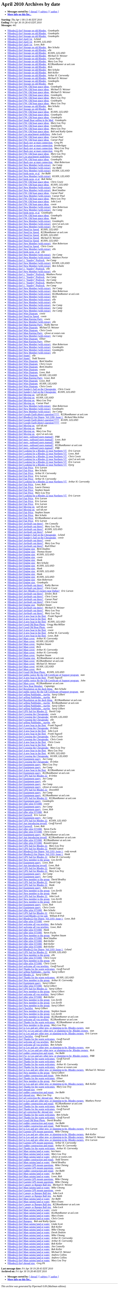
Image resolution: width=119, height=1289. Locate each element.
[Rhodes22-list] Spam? (19, 355)
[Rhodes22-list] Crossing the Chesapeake (28, 714)
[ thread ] (33, 11)
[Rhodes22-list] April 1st (20, 39)
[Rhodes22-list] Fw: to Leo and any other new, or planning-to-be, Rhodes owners (48, 1030)
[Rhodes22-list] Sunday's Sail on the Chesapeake (32, 389)
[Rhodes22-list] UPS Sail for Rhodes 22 (27, 711)
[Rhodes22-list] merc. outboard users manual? (30, 436)
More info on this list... (19, 14)
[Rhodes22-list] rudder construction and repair (30, 1053)
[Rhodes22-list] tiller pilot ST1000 (24, 803)
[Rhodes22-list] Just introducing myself (27, 823)
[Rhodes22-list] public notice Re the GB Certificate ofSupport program (43, 691)
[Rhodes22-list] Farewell (20, 815)
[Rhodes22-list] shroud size (21, 1089)
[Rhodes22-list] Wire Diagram (22, 313)
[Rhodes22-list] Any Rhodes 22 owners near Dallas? (33, 591)
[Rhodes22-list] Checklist (20, 1008)
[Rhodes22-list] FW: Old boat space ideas (28, 86)
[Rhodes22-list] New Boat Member (25, 686)
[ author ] (54, 11)
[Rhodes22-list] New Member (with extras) (29, 165)
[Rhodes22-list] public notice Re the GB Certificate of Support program (43, 675)
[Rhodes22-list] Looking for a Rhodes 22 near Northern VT (37, 450)
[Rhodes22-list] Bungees (20, 1221)
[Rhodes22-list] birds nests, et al (23, 173)
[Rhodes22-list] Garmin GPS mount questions (30, 1131)
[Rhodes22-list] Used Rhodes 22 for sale (27, 916)
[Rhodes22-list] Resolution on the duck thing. (30, 689)
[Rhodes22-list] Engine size (21, 549)
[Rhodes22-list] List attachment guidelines (28, 134)
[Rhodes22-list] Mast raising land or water (28, 1151)
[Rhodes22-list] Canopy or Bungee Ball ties (29, 1184)
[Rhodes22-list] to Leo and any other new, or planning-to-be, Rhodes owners (45, 1028)
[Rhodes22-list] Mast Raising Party (25, 319)
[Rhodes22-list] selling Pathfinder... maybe (29, 694)
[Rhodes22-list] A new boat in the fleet (26, 616)
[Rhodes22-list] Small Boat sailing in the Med (30, 120)
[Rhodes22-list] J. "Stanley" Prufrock (26, 260)
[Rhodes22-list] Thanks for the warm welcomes (31, 969)
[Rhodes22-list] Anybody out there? (25, 523)
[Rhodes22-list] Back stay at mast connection (30, 142)
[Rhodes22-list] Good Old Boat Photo (26, 624)
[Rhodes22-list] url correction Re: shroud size (30, 1098)
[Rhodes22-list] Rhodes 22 (21, 974)
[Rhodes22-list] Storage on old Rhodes (27, 30)
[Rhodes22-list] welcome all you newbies (28, 924)
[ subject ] (44, 11)
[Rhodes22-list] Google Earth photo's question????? (33, 414)
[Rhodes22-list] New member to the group (28, 860)
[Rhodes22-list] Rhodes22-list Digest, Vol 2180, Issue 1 (35, 417)
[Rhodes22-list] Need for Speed (23, 229)
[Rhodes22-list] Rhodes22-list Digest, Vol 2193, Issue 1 (35, 851)
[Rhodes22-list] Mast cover (21, 638)
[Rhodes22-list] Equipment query (24, 759)
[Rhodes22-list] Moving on (21, 394)
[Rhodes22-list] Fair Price (20, 467)
